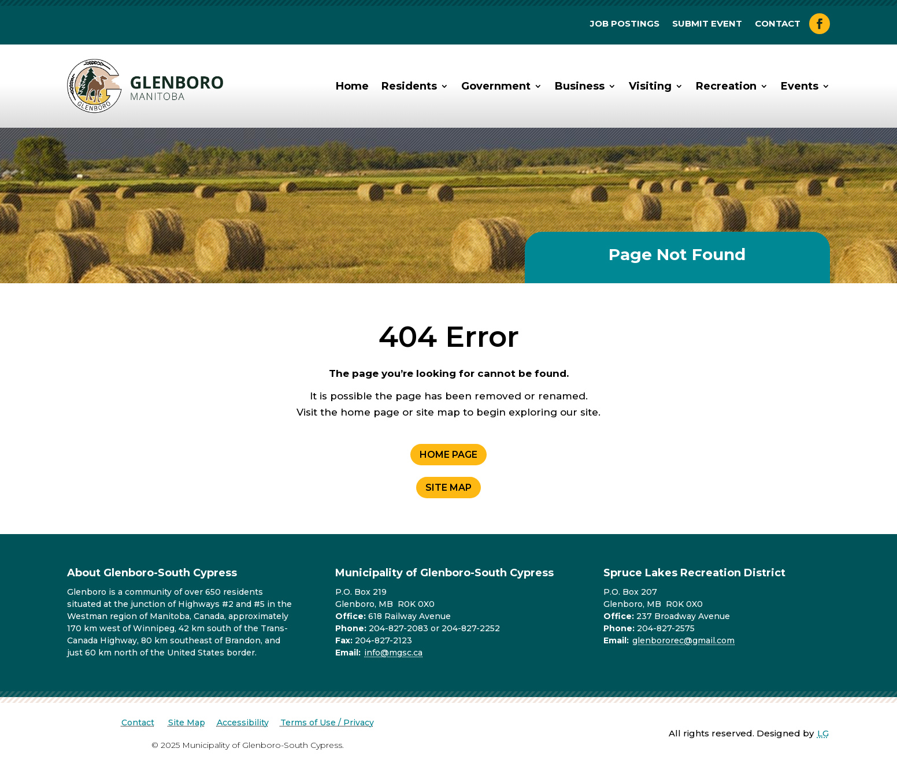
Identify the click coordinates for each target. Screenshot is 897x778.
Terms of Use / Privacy (327, 722)
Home (352, 86)
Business (580, 86)
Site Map (448, 487)
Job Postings (624, 24)
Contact (777, 24)
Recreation (726, 86)
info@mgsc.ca (393, 652)
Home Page (448, 454)
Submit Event (707, 24)
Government (496, 86)
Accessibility (243, 722)
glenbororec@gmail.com (683, 640)
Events (799, 86)
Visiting (650, 86)
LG (823, 733)
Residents (409, 86)
